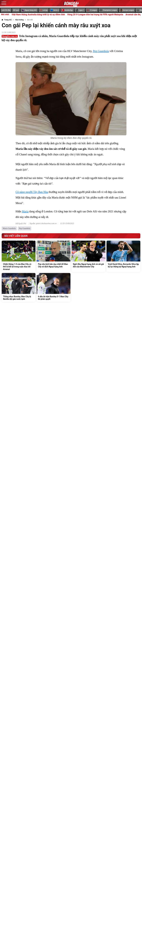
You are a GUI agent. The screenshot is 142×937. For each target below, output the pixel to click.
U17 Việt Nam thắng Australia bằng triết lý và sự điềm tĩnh (40, 14)
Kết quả (16, 10)
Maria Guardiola (9, 228)
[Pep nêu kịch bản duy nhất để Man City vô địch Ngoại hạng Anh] (53, 256)
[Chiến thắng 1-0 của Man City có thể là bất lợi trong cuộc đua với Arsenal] (19, 256)
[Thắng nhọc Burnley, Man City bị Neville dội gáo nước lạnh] (19, 287)
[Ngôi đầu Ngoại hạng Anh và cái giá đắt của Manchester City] (88, 256)
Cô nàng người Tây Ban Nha (32, 191)
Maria (25, 211)
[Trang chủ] (7, 19)
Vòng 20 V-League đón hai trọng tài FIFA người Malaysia (99, 14)
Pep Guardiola (101, 51)
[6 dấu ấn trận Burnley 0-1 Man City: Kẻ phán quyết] (53, 287)
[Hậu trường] (19, 19)
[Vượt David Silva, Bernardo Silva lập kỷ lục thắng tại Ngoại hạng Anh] (123, 256)
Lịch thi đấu (6, 10)
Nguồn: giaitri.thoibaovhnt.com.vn (43, 223)
